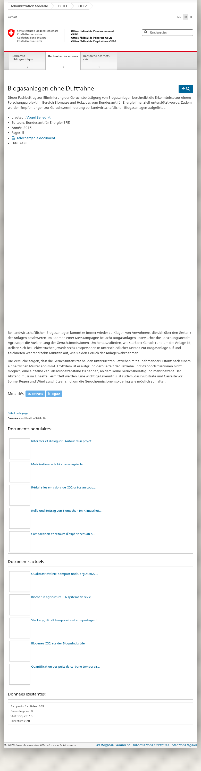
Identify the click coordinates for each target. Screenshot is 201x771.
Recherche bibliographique (22, 57)
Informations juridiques (151, 745)
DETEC (63, 6)
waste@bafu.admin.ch (113, 745)
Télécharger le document (35, 138)
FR (186, 16)
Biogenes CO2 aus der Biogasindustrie (58, 643)
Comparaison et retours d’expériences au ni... (63, 534)
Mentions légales (184, 745)
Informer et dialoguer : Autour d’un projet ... (63, 441)
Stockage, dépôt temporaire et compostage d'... (65, 620)
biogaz (54, 393)
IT (191, 17)
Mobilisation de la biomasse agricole (57, 464)
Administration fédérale (29, 6)
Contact (12, 16)
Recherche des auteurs (63, 56)
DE (179, 17)
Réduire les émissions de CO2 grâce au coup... (63, 487)
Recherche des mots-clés (96, 57)
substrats (35, 393)
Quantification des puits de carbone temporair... (65, 666)
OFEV (82, 6)
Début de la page (18, 412)
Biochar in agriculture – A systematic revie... (62, 597)
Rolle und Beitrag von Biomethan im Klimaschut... (66, 510)
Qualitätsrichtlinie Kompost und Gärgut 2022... (64, 574)
